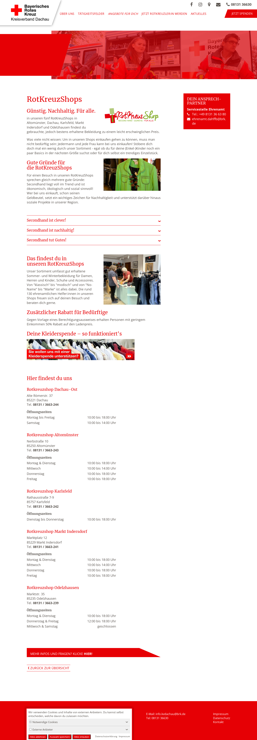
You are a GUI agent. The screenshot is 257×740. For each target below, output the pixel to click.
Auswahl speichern (60, 737)
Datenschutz (221, 718)
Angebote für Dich (123, 14)
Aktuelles (198, 14)
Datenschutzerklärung (106, 736)
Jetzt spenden (242, 14)
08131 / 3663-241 (46, 547)
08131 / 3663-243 (46, 450)
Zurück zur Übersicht (49, 668)
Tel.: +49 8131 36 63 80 (206, 114)
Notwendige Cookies (43, 722)
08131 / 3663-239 (46, 603)
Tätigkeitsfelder (91, 14)
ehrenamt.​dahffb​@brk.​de (206, 121)
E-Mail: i (151, 714)
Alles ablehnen (38, 737)
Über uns (67, 14)
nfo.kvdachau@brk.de (170, 714)
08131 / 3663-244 (46, 404)
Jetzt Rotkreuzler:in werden (164, 14)
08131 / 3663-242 (46, 506)
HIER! (88, 654)
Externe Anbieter (41, 729)
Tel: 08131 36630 (157, 718)
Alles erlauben (81, 737)
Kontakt (218, 722)
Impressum (220, 714)
